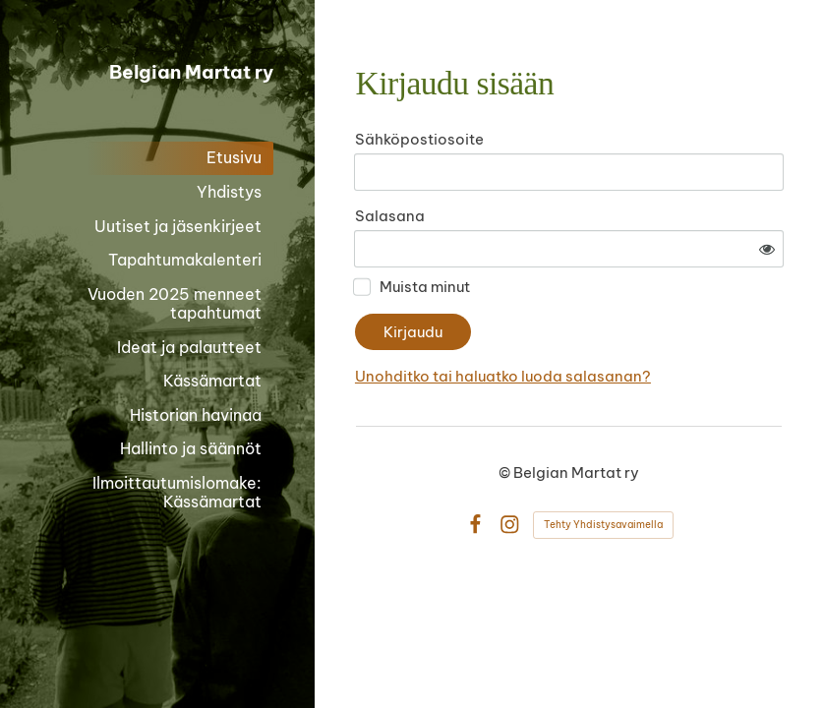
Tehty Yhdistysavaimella (603, 524)
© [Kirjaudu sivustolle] (506, 472)
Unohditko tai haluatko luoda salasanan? (503, 376)
